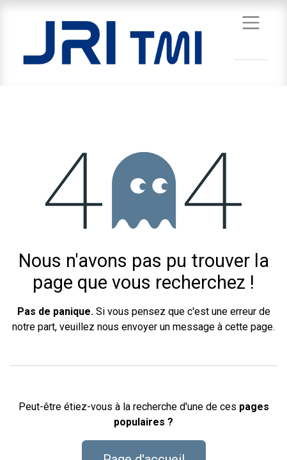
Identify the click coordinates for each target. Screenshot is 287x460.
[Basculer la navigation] (251, 22)
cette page (249, 327)
